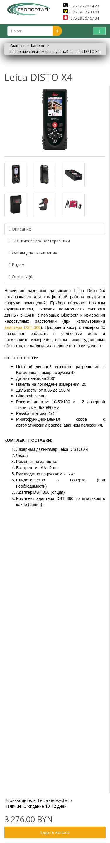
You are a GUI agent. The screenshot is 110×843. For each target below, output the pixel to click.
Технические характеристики (39, 241)
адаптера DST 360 (22, 327)
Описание (20, 229)
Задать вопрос (55, 832)
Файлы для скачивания (33, 253)
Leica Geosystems (55, 800)
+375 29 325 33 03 (81, 12)
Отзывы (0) (21, 277)
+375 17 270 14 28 (81, 6)
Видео (16, 265)
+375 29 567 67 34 (81, 18)
